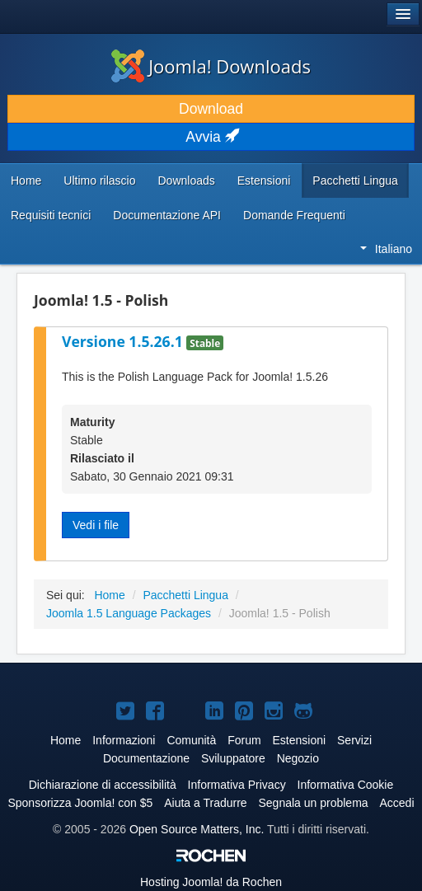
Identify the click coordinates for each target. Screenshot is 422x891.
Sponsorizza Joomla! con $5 (79, 802)
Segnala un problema (313, 802)
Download (211, 109)
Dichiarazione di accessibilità (102, 784)
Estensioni (264, 180)
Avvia (210, 137)
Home (26, 180)
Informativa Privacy (237, 784)
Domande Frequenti (294, 215)
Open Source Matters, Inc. (196, 829)
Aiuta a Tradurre (205, 802)
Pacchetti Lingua (355, 180)
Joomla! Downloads (211, 66)
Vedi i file (96, 525)
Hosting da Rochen (211, 882)
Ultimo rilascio (99, 180)
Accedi (397, 802)
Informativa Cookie (346, 784)
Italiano (386, 249)
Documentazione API (167, 215)
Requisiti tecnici (51, 215)
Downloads (185, 180)
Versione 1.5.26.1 (124, 341)
